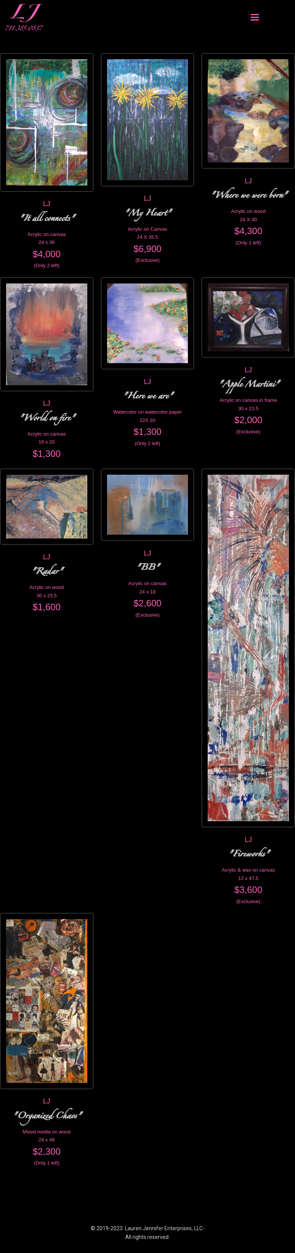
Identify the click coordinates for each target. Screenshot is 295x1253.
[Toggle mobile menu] (255, 17)
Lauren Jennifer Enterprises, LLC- (165, 1228)
